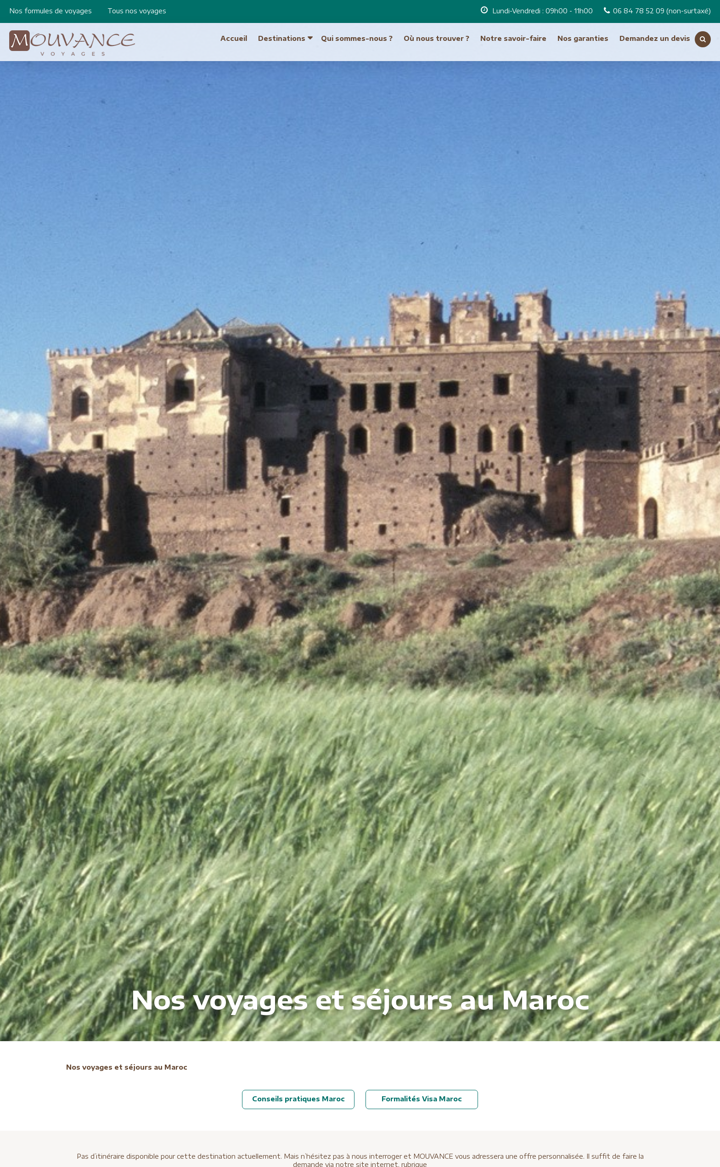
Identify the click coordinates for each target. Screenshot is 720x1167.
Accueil (233, 35)
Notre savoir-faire (513, 35)
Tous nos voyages (136, 11)
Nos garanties (582, 35)
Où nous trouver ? (436, 35)
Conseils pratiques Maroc (298, 1099)
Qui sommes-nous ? (357, 35)
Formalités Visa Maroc (422, 1099)
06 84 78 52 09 (639, 11)
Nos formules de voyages (50, 11)
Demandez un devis (654, 35)
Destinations (281, 35)
